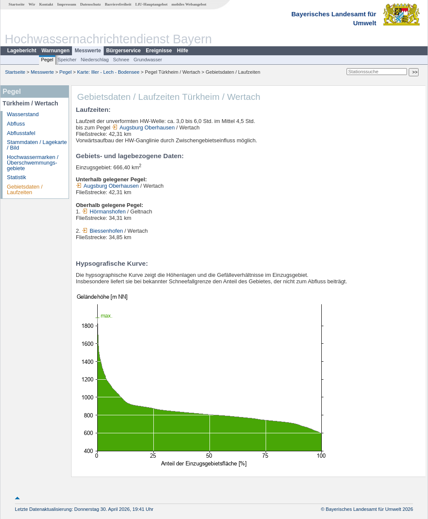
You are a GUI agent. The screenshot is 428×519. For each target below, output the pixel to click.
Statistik (16, 177)
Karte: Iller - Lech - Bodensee (108, 72)
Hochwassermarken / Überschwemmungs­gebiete (32, 162)
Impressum (66, 4)
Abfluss (16, 123)
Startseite (16, 4)
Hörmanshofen (104, 211)
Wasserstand (23, 114)
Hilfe (182, 51)
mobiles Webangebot (188, 4)
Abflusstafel (21, 133)
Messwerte (88, 51)
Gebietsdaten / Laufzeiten (24, 189)
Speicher (66, 59)
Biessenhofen (102, 231)
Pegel (47, 59)
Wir (32, 4)
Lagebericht (21, 51)
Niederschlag (94, 59)
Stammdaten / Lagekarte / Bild (37, 145)
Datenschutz (90, 4)
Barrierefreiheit (118, 4)
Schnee (121, 59)
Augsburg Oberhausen (143, 127)
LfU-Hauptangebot (151, 4)
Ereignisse (159, 51)
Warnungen (56, 51)
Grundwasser (148, 59)
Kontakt (46, 4)
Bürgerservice (123, 51)
